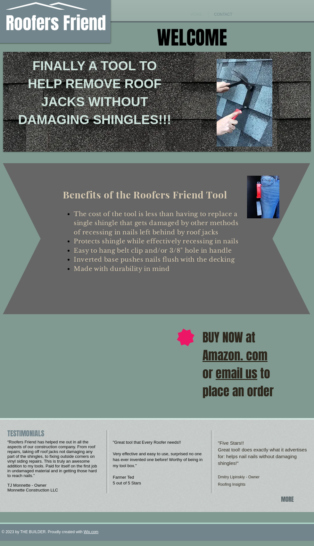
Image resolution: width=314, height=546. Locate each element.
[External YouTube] (74, 354)
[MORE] (288, 499)
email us (236, 373)
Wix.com (91, 532)
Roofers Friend (56, 23)
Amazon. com (235, 356)
